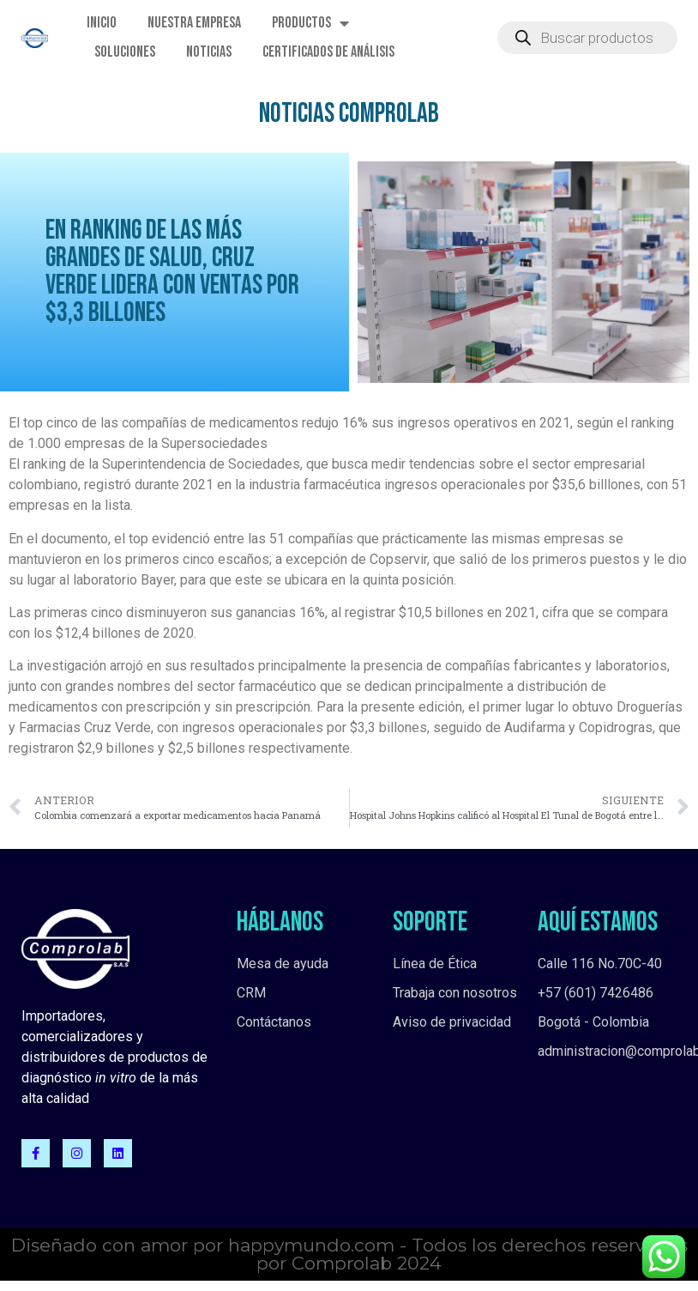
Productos (310, 23)
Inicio (102, 23)
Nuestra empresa (194, 23)
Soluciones (124, 52)
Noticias (209, 52)
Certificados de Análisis (328, 52)
